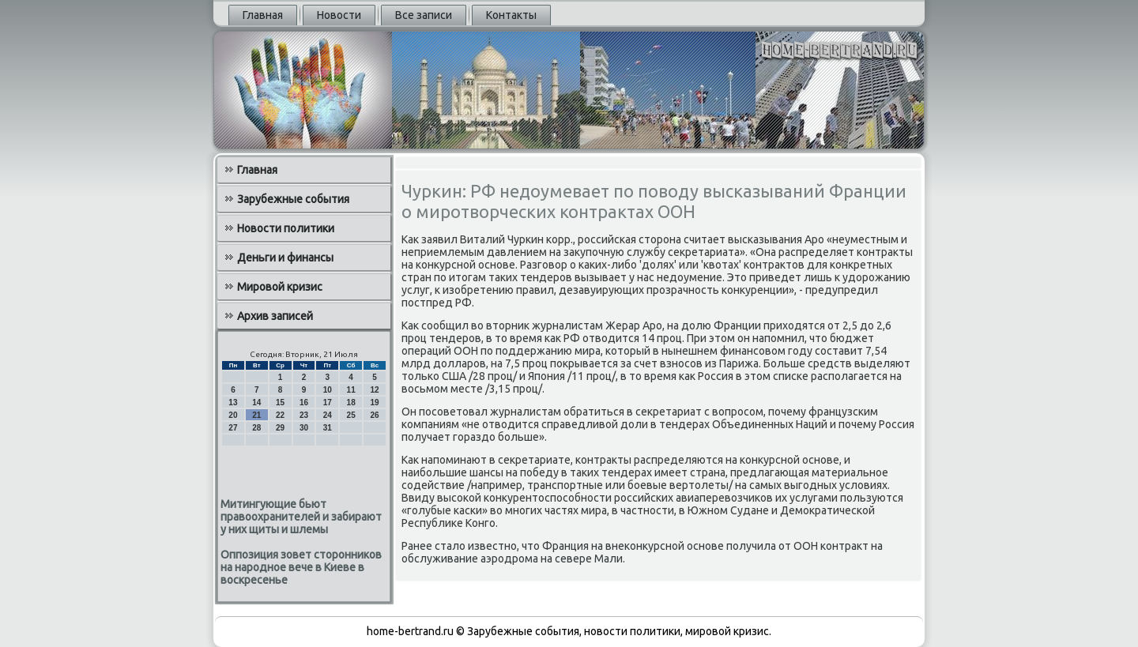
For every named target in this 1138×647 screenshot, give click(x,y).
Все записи (423, 15)
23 (304, 415)
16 (304, 402)
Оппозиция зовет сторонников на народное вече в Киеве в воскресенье (301, 567)
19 (374, 402)
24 (327, 415)
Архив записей (275, 316)
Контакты (511, 15)
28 (256, 427)
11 (351, 390)
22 (280, 415)
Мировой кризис (279, 286)
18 (351, 402)
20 (232, 415)
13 (232, 402)
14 (256, 402)
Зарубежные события (293, 199)
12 (374, 390)
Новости (339, 15)
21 (256, 415)
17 (327, 402)
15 (280, 402)
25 (351, 415)
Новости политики (285, 228)
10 (327, 390)
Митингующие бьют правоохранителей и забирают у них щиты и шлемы (301, 517)
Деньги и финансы (285, 257)
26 (374, 415)
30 (304, 427)
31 (327, 427)
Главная (263, 15)
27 (232, 427)
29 (280, 427)
